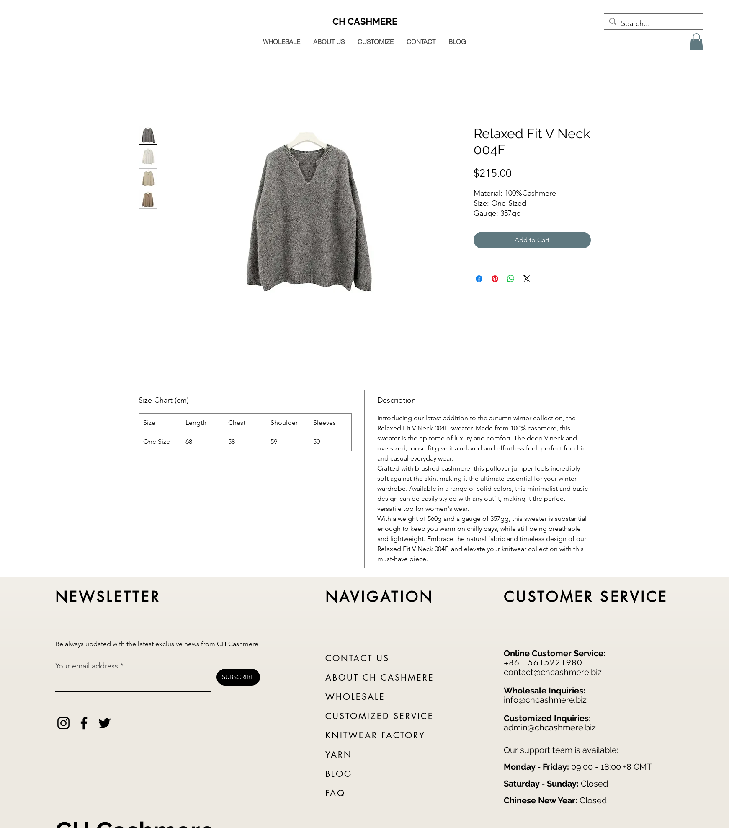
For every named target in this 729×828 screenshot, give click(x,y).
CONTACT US (357, 658)
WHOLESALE (355, 696)
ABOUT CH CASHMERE (379, 677)
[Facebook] (84, 723)
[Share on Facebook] (479, 279)
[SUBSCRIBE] (238, 677)
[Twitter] (104, 723)
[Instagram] (63, 723)
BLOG (338, 773)
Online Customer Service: (554, 653)
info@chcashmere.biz (545, 700)
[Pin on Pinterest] (495, 279)
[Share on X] (527, 279)
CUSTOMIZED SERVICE (379, 716)
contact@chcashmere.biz (553, 672)
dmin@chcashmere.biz (552, 727)
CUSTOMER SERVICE (586, 596)
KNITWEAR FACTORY (375, 735)
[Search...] (653, 24)
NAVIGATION (379, 596)
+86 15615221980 (543, 662)
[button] (696, 41)
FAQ (335, 793)
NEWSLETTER (108, 596)
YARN (338, 754)
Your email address (86, 666)
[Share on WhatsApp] (511, 279)
